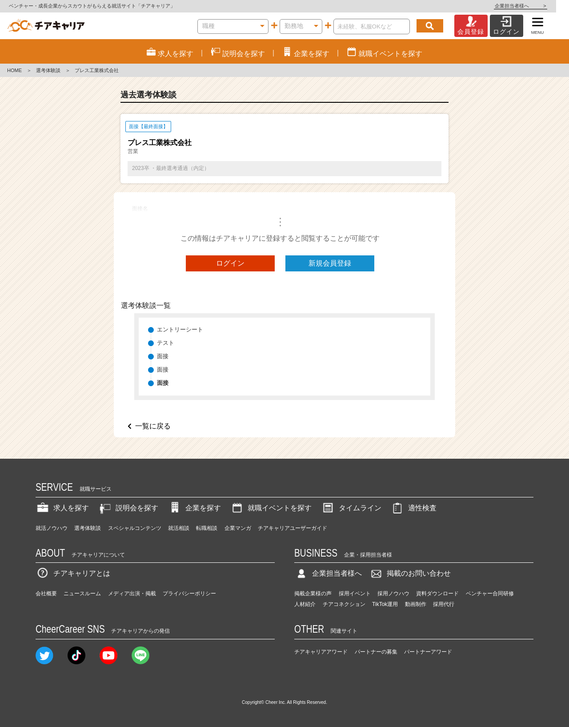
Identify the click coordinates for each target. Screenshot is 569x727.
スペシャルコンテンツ (134, 528)
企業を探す (194, 508)
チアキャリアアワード (321, 652)
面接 (162, 356)
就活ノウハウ (52, 528)
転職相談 (206, 528)
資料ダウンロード (437, 593)
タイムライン (351, 508)
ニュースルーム (82, 593)
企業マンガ (237, 528)
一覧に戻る (153, 426)
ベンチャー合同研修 (490, 593)
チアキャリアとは (73, 573)
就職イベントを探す (271, 508)
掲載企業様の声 (313, 593)
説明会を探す (128, 508)
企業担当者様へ (533, 5)
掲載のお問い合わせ (410, 573)
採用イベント (355, 593)
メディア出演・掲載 (132, 593)
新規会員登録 (330, 263)
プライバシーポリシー (189, 593)
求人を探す (62, 508)
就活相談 (178, 528)
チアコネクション (344, 604)
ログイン (230, 263)
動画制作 (415, 604)
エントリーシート (180, 329)
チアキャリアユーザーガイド (292, 528)
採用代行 (443, 604)
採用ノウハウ (393, 593)
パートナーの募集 (376, 652)
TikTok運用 (385, 604)
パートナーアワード (428, 652)
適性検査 (413, 508)
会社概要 (46, 593)
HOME (14, 70)
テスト (165, 342)
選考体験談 (48, 70)
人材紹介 (305, 604)
